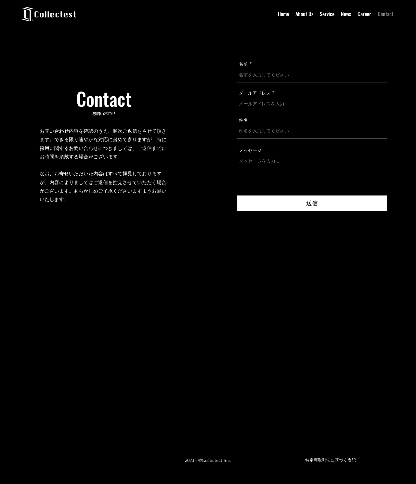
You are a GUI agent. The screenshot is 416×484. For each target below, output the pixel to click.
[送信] (312, 203)
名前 (243, 64)
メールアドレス (255, 93)
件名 (243, 120)
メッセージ (250, 150)
